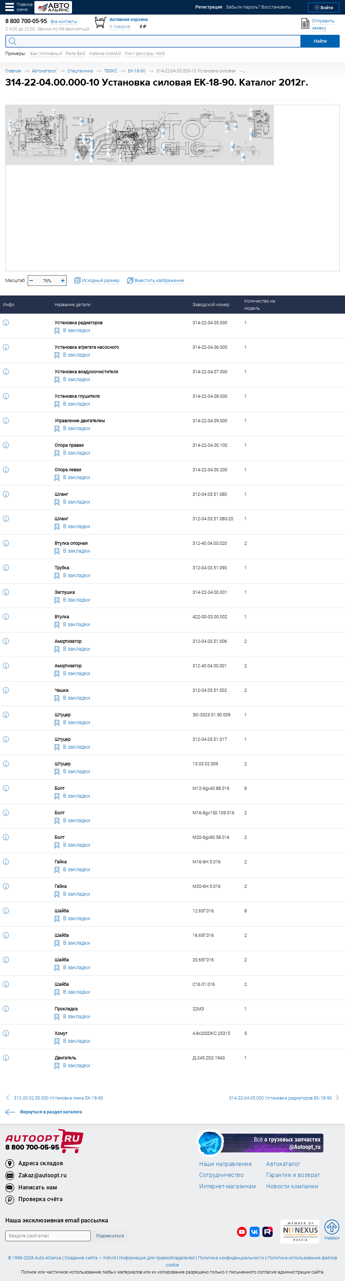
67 (162, 133)
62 (164, 149)
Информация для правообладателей (157, 1258)
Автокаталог (44, 71)
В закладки (72, 329)
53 (76, 157)
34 (251, 134)
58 (91, 156)
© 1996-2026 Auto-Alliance (34, 1258)
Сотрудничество (221, 1175)
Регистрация (208, 7)
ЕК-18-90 (136, 71)
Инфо (8, 305)
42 (92, 140)
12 (108, 152)
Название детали (72, 305)
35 (81, 121)
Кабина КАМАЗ (105, 53)
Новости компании (292, 1186)
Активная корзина (129, 19)
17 (251, 112)
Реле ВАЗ (75, 53)
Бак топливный (46, 53)
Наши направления (225, 1164)
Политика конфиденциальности (231, 1258)
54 (232, 147)
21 (226, 128)
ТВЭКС (110, 71)
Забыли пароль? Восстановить (258, 7)
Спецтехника (80, 71)
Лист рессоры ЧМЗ (144, 53)
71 (10, 126)
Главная (13, 71)
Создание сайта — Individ (90, 1258)
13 (108, 129)
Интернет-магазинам (227, 1186)
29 (235, 126)
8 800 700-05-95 (32, 1147)
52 (84, 139)
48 (243, 157)
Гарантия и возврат (293, 1175)
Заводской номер (211, 305)
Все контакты (64, 21)
